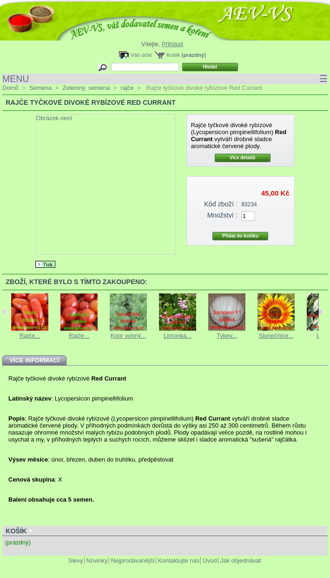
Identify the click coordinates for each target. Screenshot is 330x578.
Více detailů (243, 157)
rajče (126, 87)
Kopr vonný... (128, 335)
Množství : (222, 215)
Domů (10, 87)
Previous (4, 311)
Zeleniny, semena (86, 87)
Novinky (97, 560)
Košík (173, 55)
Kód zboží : (221, 204)
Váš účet (141, 55)
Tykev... (227, 335)
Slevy (75, 560)
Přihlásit (172, 44)
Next (321, 311)
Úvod (210, 560)
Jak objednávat (240, 560)
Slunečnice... (276, 335)
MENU (165, 79)
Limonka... (177, 335)
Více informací (34, 360)
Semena (40, 87)
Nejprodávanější (133, 560)
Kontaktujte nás (179, 560)
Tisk (48, 264)
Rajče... (30, 335)
